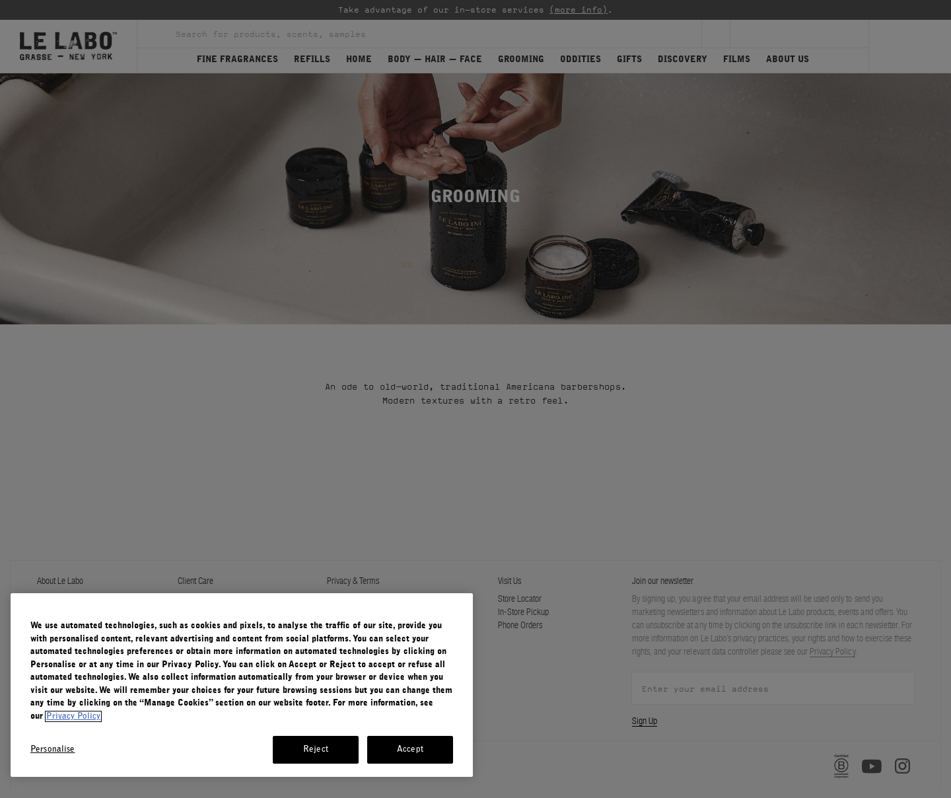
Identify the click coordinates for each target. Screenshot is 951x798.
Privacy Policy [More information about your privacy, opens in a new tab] (73, 716)
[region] (242, 685)
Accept (410, 749)
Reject (315, 749)
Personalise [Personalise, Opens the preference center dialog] (52, 749)
